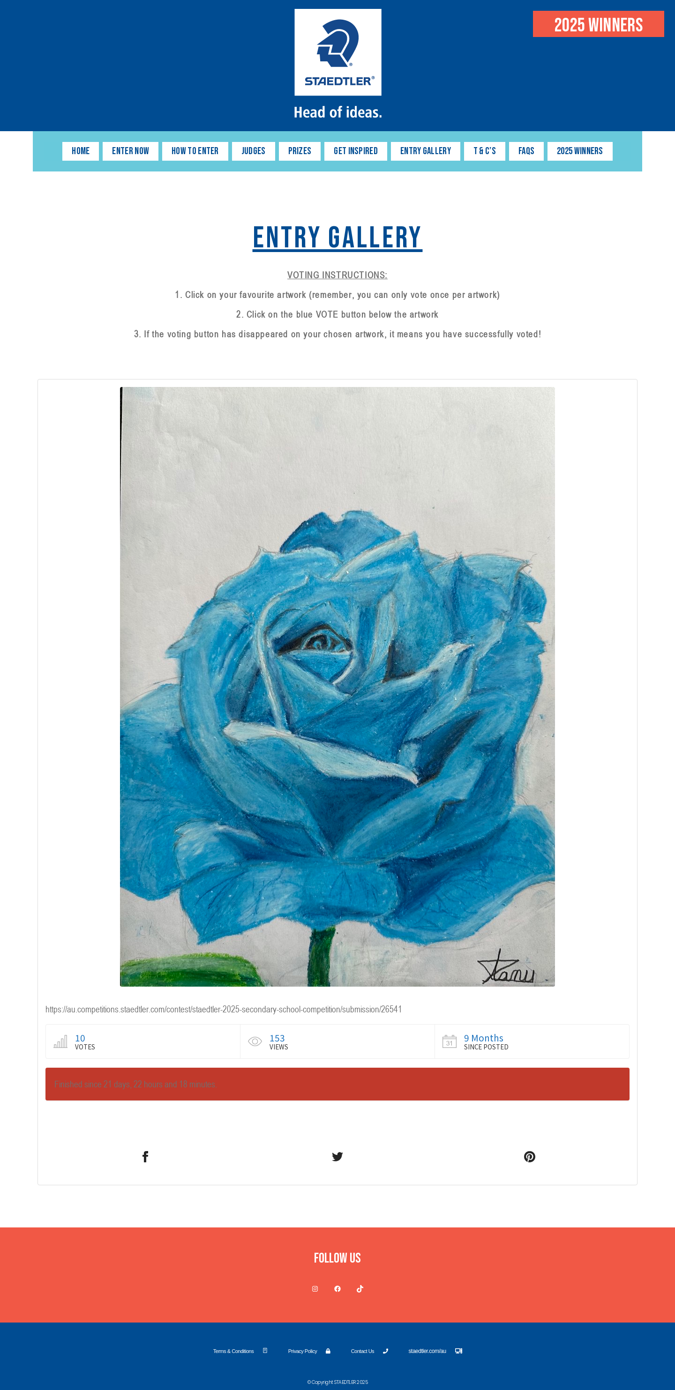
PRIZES (300, 151)
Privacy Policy (309, 1351)
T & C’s (484, 151)
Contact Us (369, 1351)
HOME (81, 151)
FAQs (526, 151)
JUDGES (253, 151)
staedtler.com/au (435, 1351)
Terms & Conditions (240, 1351)
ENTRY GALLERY (425, 151)
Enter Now (130, 151)
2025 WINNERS (580, 151)
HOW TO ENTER (195, 151)
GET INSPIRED (356, 151)
